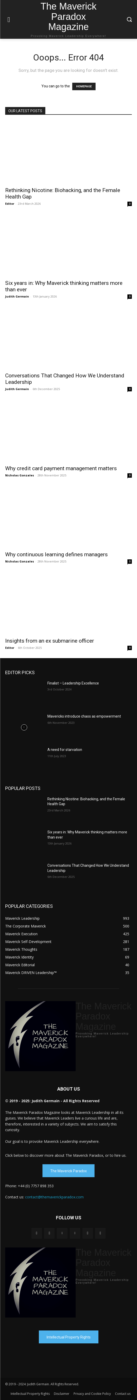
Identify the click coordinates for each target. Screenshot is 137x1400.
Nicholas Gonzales (19, 475)
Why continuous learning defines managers (56, 554)
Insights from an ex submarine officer (49, 641)
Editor (9, 204)
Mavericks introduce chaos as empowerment (84, 716)
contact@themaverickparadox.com (54, 1196)
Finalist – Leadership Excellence (73, 683)
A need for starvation (64, 750)
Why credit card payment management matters (61, 468)
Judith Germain (17, 296)
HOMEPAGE (84, 86)
